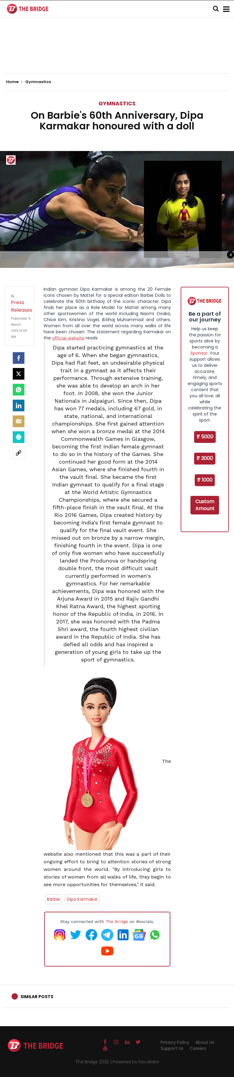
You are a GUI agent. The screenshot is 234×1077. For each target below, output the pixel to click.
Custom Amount (204, 505)
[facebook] (18, 358)
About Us (204, 1042)
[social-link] (18, 453)
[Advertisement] (117, 55)
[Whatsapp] (18, 390)
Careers (198, 1048)
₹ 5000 (205, 436)
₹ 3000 (205, 458)
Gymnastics (117, 103)
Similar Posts (36, 997)
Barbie (53, 899)
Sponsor (198, 353)
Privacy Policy (175, 1042)
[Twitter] (18, 374)
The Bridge (117, 921)
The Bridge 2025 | (94, 1062)
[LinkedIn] (18, 405)
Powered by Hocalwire (136, 1062)
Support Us (172, 1048)
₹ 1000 (204, 479)
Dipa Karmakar (82, 899)
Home (14, 82)
